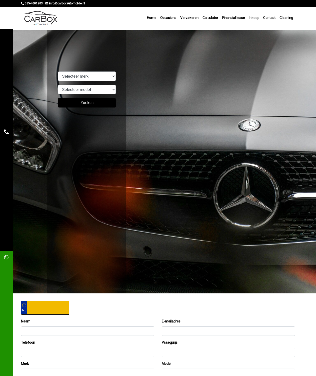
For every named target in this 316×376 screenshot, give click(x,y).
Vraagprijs (170, 344)
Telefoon (28, 344)
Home (151, 18)
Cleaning (286, 18)
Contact (269, 18)
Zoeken (87, 104)
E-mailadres (171, 323)
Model (166, 365)
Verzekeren (189, 18)
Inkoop (254, 18)
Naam (25, 323)
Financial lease (233, 18)
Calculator (210, 18)
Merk (25, 365)
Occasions (168, 18)
